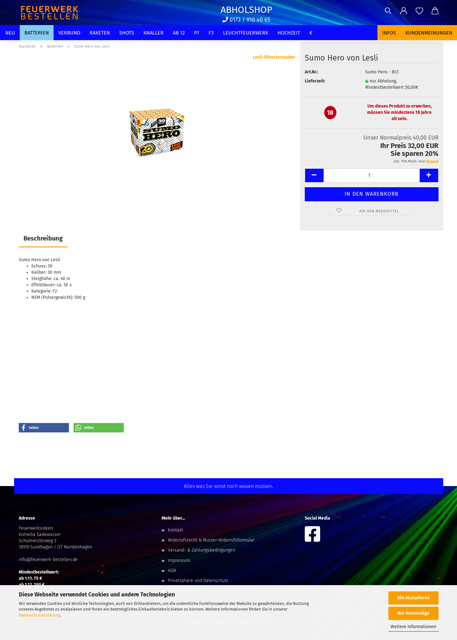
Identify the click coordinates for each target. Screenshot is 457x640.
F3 (211, 33)
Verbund (69, 33)
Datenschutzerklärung (39, 615)
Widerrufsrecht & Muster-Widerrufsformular (211, 540)
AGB (172, 570)
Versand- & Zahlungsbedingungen (201, 550)
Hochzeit (289, 33)
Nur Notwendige (413, 613)
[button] (404, 11)
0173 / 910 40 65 (246, 19)
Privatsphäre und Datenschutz (198, 580)
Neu (10, 33)
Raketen (100, 33)
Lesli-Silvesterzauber (274, 57)
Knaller (153, 33)
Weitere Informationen (413, 626)
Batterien (36, 33)
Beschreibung (43, 238)
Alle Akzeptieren (413, 597)
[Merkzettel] (419, 11)
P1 (196, 33)
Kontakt (175, 530)
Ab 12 (179, 33)
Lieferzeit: (315, 81)
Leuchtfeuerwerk (245, 33)
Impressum (179, 560)
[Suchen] (388, 11)
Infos (389, 33)
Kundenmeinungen (428, 33)
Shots (126, 33)
